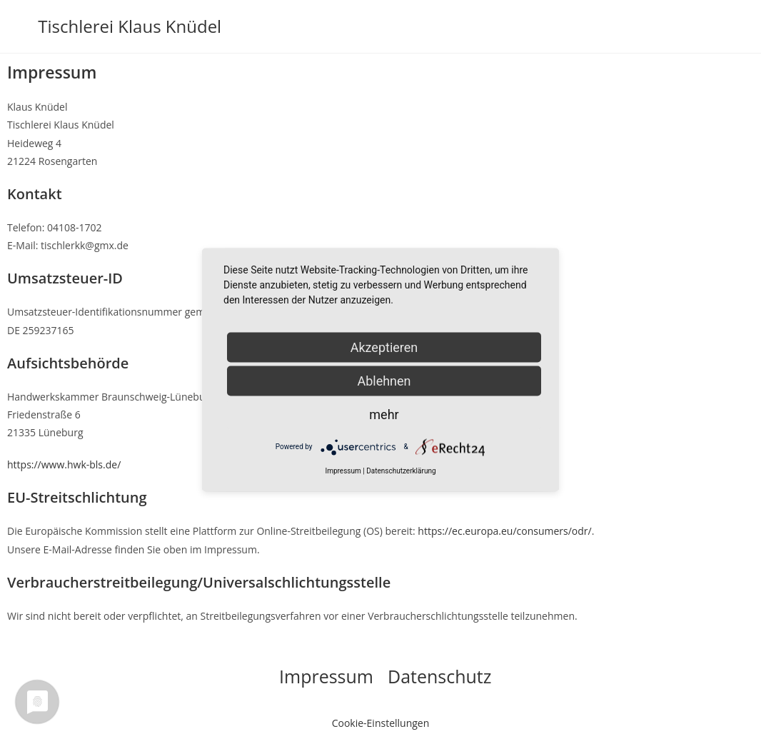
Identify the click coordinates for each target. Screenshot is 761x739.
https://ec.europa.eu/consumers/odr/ (504, 531)
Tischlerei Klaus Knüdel (129, 26)
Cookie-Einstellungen (381, 723)
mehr (383, 413)
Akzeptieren (384, 346)
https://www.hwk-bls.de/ (64, 464)
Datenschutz (440, 676)
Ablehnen (383, 380)
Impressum (326, 676)
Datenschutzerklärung (400, 470)
